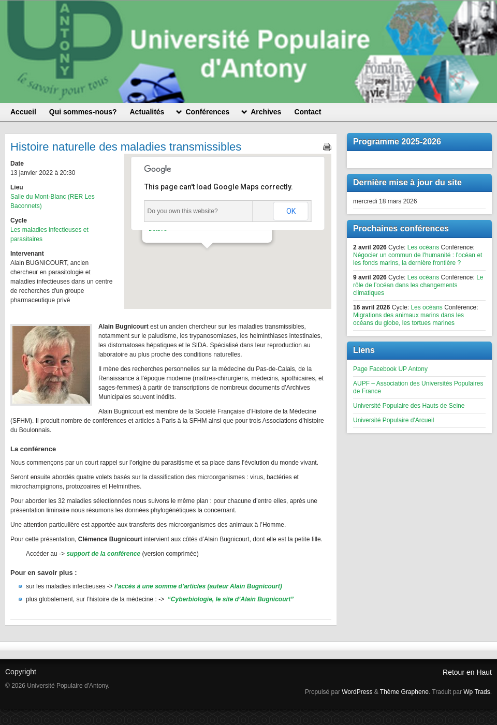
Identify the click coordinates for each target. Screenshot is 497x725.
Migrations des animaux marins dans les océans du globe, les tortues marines (408, 319)
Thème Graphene (404, 692)
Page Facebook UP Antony (390, 369)
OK (291, 211)
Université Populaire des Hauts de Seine (408, 405)
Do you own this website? (183, 211)
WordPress (357, 692)
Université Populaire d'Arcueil (393, 420)
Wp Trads (476, 692)
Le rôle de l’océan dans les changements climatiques (418, 285)
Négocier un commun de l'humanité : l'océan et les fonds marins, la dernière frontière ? (417, 259)
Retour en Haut (467, 672)
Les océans (423, 247)
